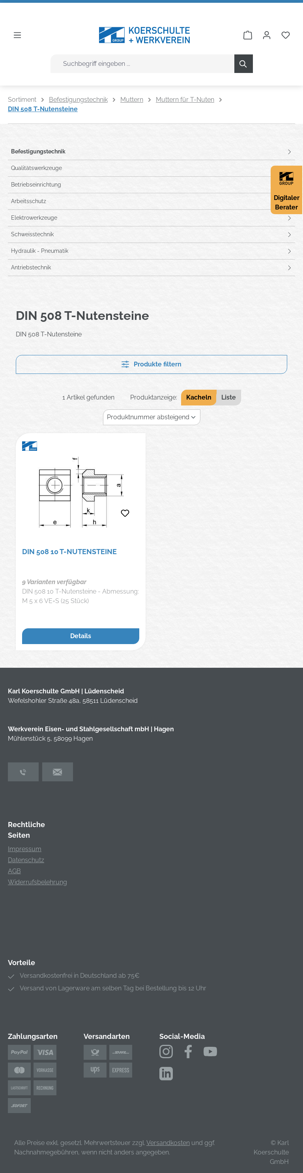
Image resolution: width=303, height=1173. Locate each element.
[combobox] (142, 63)
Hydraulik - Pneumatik (39, 251)
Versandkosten (168, 1143)
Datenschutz (26, 860)
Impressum (24, 849)
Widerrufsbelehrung (37, 882)
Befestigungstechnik (38, 151)
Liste (228, 397)
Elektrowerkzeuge (34, 218)
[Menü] (17, 35)
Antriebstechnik (31, 267)
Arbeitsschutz (28, 201)
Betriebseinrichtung (36, 184)
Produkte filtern (151, 364)
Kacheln (198, 397)
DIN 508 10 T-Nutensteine (69, 551)
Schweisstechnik (32, 234)
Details (80, 636)
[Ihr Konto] (266, 35)
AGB (14, 871)
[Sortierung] (151, 417)
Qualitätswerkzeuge (36, 168)
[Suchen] (243, 63)
